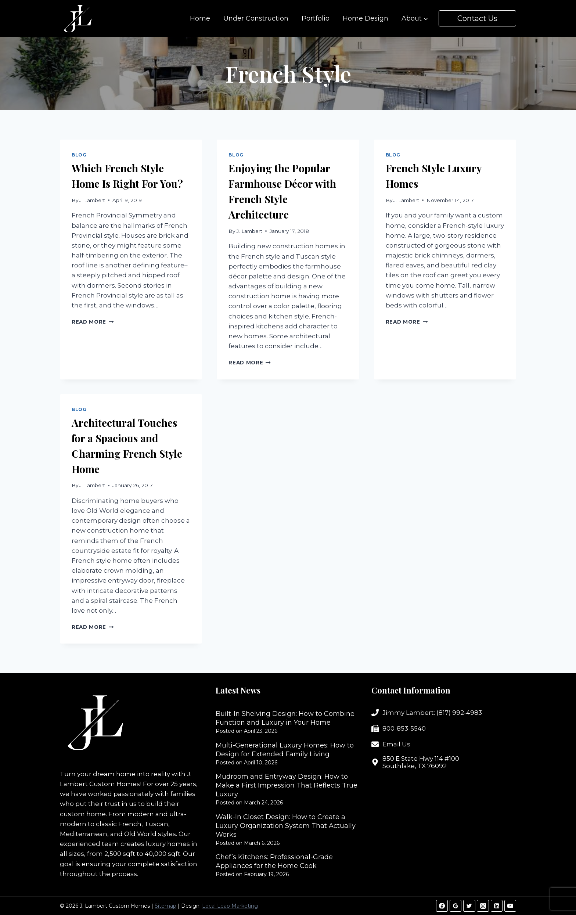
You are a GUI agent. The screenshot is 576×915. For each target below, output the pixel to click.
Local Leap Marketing (230, 906)
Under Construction (255, 18)
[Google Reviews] (455, 906)
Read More (93, 322)
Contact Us (477, 18)
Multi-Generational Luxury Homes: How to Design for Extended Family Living (285, 749)
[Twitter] (469, 906)
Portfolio (316, 18)
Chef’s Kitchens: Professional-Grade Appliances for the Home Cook (274, 861)
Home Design (365, 18)
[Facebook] (442, 906)
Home (200, 18)
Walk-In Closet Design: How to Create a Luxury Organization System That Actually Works (286, 826)
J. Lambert (92, 200)
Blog (79, 155)
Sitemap (165, 906)
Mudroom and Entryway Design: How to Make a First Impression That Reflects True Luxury (286, 785)
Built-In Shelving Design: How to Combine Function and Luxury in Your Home (285, 718)
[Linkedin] (497, 906)
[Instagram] (483, 906)
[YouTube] (510, 906)
